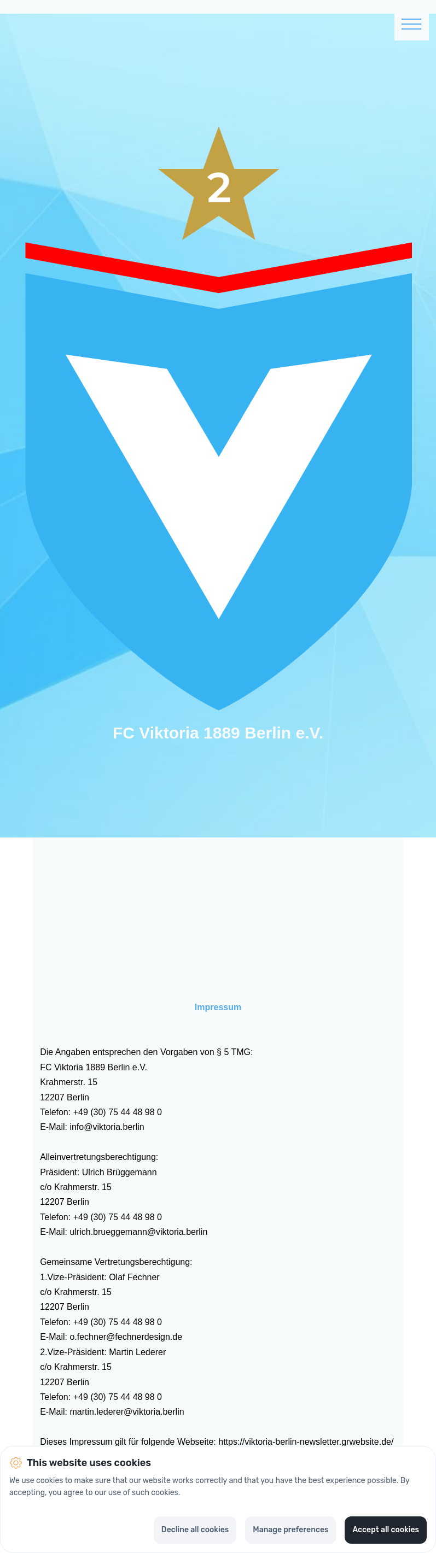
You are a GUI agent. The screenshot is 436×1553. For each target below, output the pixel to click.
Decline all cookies (195, 1529)
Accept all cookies (385, 1529)
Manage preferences (290, 1529)
